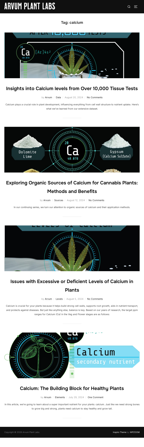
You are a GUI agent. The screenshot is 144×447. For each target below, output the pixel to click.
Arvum (48, 106)
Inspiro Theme (119, 441)
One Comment (95, 406)
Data (58, 106)
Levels (59, 308)
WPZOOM (135, 441)
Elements (60, 406)
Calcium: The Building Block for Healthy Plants (71, 397)
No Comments (94, 106)
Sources (58, 209)
